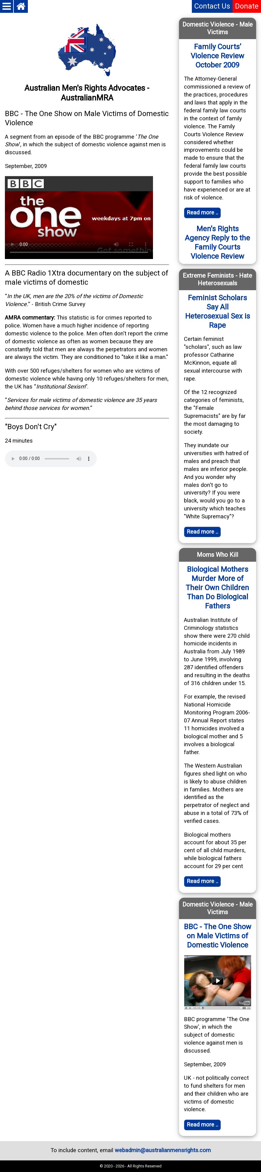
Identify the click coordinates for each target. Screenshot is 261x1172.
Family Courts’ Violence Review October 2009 (217, 55)
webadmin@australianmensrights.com (163, 1150)
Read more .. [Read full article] (202, 212)
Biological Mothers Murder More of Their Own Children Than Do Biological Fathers (217, 587)
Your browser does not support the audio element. (51, 459)
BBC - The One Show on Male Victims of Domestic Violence (217, 935)
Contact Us (212, 6)
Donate (247, 6)
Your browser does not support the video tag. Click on (79, 217)
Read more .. (202, 1124)
